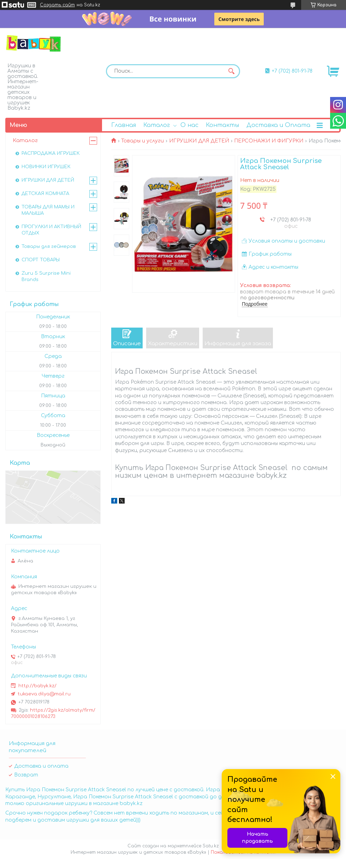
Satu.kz (211, 845)
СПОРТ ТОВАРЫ (41, 259)
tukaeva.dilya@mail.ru (44, 694)
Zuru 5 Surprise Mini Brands (46, 276)
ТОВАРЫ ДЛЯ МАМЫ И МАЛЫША (48, 210)
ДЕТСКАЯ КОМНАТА (45, 193)
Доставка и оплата (41, 766)
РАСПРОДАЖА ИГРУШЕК (51, 153)
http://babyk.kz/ (37, 685)
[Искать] (231, 71)
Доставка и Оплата (278, 125)
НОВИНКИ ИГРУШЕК (46, 166)
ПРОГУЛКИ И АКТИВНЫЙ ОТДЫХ (51, 230)
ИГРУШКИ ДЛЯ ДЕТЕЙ (199, 141)
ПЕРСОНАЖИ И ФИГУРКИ (268, 141)
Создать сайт (57, 4)
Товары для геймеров (49, 246)
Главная (123, 125)
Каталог (156, 125)
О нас (189, 125)
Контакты (222, 125)
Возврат (26, 775)
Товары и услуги (142, 141)
